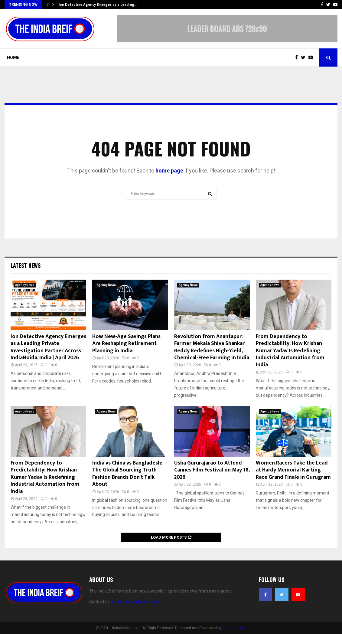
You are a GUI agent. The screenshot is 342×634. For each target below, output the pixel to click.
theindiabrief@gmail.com (136, 602)
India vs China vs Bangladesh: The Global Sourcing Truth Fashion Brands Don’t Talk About (127, 473)
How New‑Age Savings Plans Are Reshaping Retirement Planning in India (126, 343)
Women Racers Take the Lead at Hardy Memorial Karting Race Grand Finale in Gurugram (293, 470)
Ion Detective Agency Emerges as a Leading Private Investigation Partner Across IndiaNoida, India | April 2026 (48, 347)
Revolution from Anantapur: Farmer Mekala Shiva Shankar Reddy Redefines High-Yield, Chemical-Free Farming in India (211, 347)
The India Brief (234, 628)
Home (13, 57)
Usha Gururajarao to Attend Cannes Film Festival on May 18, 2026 (211, 470)
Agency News (24, 285)
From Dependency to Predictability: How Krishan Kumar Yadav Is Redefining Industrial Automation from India (290, 351)
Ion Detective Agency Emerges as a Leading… (98, 5)
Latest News (26, 265)
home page (169, 170)
